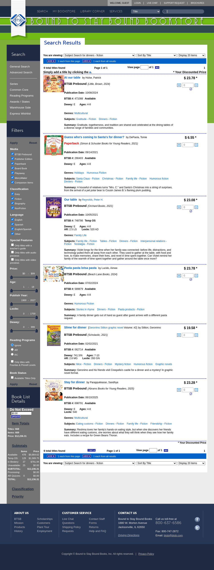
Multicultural (81, 113)
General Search (20, 66)
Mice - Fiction (83, 364)
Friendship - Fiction (161, 423)
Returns (94, 527)
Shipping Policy (71, 527)
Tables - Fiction (108, 241)
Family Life (80, 235)
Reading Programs (21, 95)
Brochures (197, 3)
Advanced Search (21, 72)
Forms (93, 522)
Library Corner (92, 11)
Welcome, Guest (119, 3)
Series (14, 83)
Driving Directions (128, 535)
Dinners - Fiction (108, 119)
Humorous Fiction (96, 172)
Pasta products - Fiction (131, 309)
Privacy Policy (146, 553)
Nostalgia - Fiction (84, 244)
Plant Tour (43, 527)
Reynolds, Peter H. (92, 199)
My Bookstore (64, 11)
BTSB (17, 518)
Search (42, 11)
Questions (68, 522)
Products (19, 527)
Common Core (19, 89)
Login (137, 3)
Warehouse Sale (20, 107)
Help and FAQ (97, 531)
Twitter (197, 527)
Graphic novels (163, 364)
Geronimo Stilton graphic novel (106, 327)
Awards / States (20, 101)
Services (116, 11)
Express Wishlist (20, 113)
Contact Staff (97, 518)
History (18, 531)
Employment (44, 531)
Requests (68, 531)
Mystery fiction (123, 364)
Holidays (79, 172)
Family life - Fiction (136, 178)
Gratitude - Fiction (86, 119)
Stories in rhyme (85, 309)
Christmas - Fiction (112, 178)
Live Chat (152, 3)
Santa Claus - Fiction (87, 178)
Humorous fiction (159, 178)
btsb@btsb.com (173, 535)
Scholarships (44, 518)
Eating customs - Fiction (89, 423)
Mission (18, 522)
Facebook (197, 519)
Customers (43, 522)
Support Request (174, 3)
